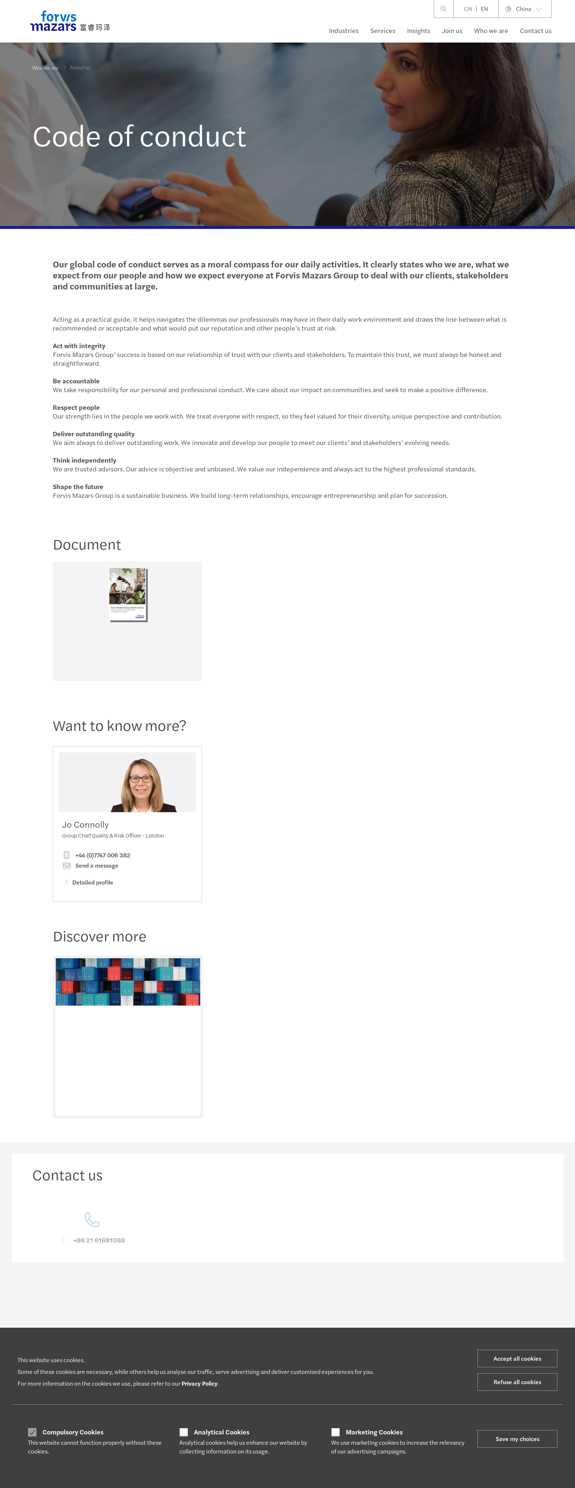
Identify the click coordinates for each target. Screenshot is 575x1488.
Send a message (90, 879)
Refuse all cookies (517, 1382)
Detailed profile (87, 895)
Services (382, 30)
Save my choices (517, 1438)
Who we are (491, 30)
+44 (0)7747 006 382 (96, 868)
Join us (452, 30)
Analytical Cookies (221, 1432)
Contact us (536, 30)
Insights (418, 30)
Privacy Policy (199, 1383)
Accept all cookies (517, 1358)
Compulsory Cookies (73, 1432)
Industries (344, 30)
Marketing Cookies (374, 1432)
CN (468, 8)
